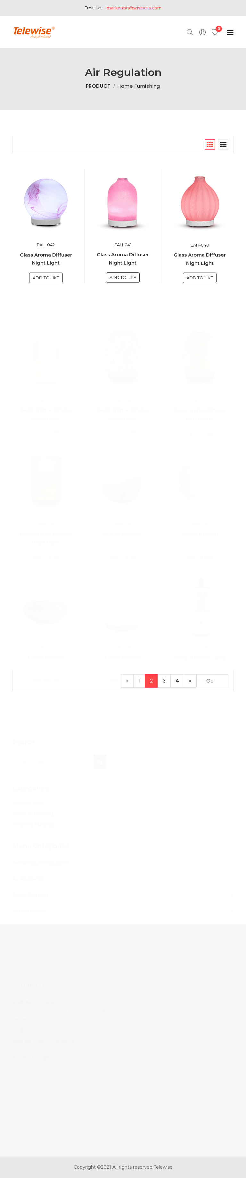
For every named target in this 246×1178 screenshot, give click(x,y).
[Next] (190, 681)
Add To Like (46, 277)
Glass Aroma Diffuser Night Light (46, 259)
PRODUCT (98, 86)
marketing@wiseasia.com (134, 7)
